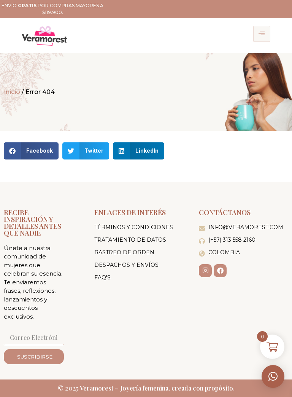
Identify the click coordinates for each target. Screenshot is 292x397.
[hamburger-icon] (261, 34)
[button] (273, 376)
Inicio (12, 92)
